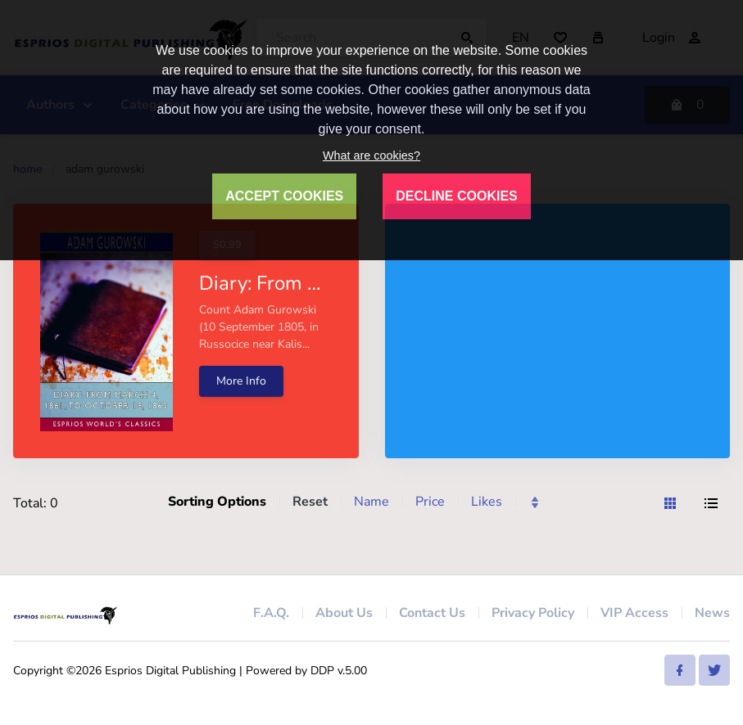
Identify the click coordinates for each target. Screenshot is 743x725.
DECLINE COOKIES (456, 196)
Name (371, 502)
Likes (486, 502)
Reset (310, 502)
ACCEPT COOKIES (284, 196)
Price (430, 502)
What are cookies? (371, 155)
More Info (241, 381)
